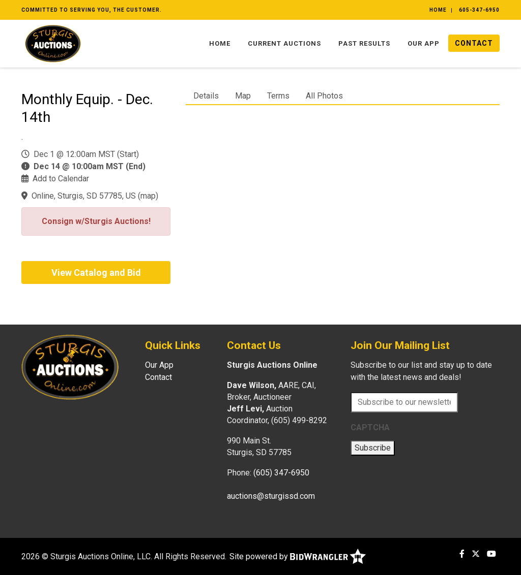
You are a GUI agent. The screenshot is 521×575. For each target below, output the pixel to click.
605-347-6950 (479, 10)
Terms (278, 96)
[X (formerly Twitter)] (476, 554)
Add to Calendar (61, 178)
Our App (424, 43)
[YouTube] (491, 554)
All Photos (324, 96)
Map (243, 96)
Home (438, 10)
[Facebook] (462, 554)
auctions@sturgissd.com (271, 496)
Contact (474, 43)
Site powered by (297, 556)
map (148, 196)
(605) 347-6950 (281, 472)
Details (206, 96)
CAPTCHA (370, 427)
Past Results (364, 43)
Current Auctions (284, 43)
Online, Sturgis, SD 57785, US (84, 196)
